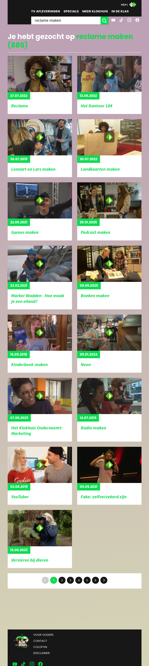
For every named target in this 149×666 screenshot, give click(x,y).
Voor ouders (43, 635)
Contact (40, 641)
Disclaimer (41, 653)
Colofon (40, 647)
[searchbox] (66, 20)
